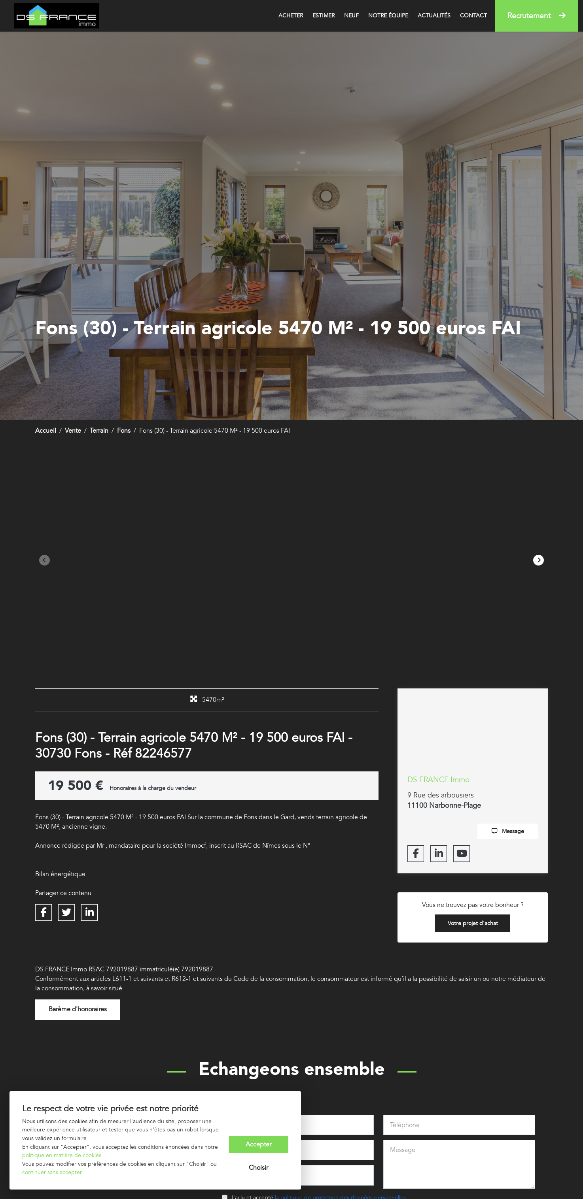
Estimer (323, 15)
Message (508, 831)
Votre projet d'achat (473, 923)
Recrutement (536, 16)
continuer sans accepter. (52, 1172)
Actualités (434, 15)
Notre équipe (388, 15)
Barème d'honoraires (78, 1010)
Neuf (351, 15)
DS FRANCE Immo (438, 779)
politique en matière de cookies (61, 1155)
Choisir (258, 1168)
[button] (538, 560)
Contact (473, 15)
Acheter (290, 15)
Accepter (258, 1144)
